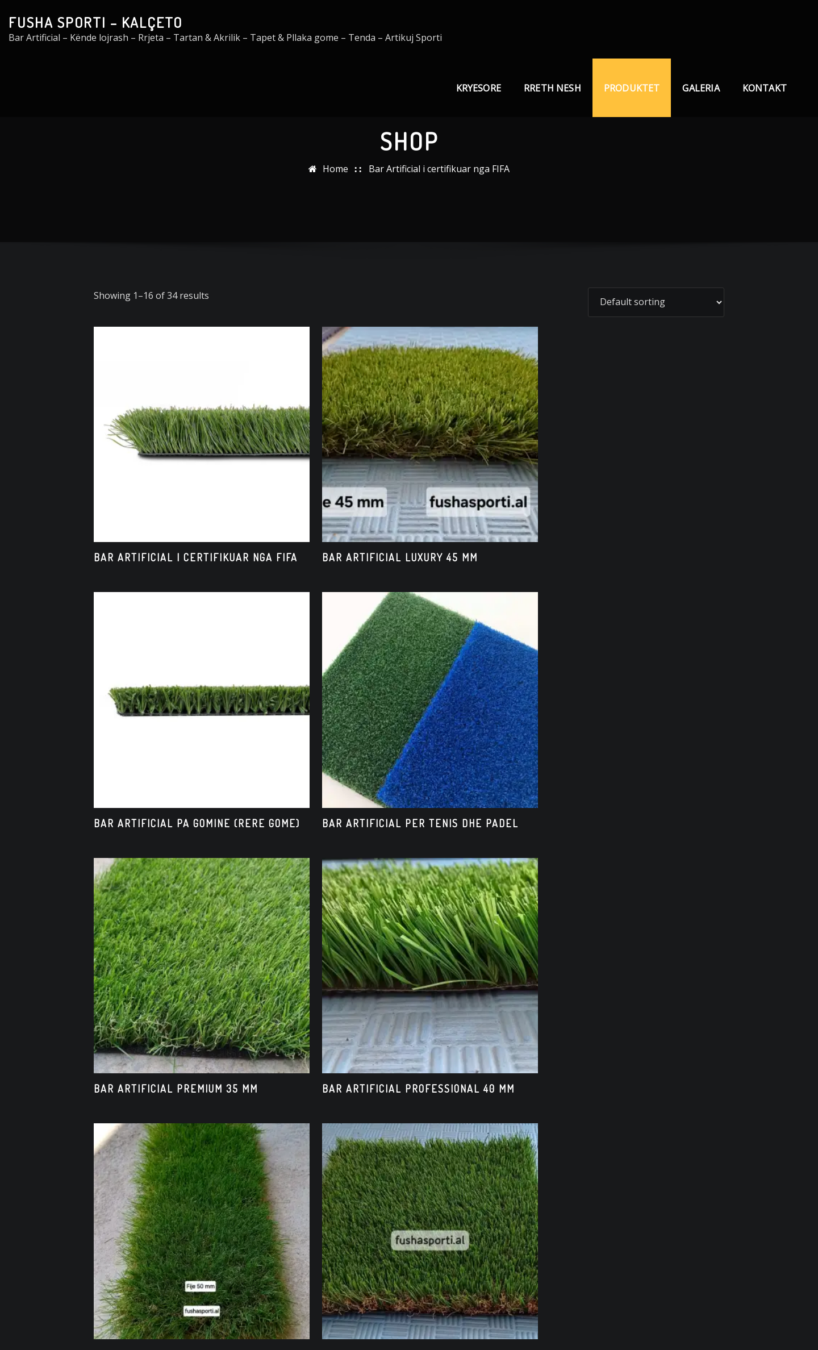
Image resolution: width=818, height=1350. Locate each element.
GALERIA (700, 88)
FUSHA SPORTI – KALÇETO (95, 22)
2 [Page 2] (394, 1177)
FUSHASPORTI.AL (403, 1325)
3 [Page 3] (424, 1177)
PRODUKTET (632, 88)
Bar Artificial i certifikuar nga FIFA (439, 169)
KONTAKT (764, 88)
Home (335, 169)
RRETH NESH (552, 88)
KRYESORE (478, 88)
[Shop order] (656, 302)
